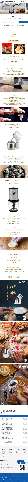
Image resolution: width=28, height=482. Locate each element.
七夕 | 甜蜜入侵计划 (5, 436)
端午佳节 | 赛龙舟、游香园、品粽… (7, 438)
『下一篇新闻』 (8, 411)
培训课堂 (17, 452)
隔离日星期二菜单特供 (5, 419)
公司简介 (3, 451)
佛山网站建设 (5, 477)
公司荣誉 (3, 452)
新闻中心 (15, 18)
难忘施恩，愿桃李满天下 (6, 434)
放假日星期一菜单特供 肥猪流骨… (7, 441)
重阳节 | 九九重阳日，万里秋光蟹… (7, 420)
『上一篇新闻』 (8, 410)
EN (21, 1)
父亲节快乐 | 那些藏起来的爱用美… (7, 424)
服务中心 (24, 449)
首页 (12, 18)
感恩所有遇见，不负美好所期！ (7, 433)
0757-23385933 (5, 462)
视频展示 (3, 456)
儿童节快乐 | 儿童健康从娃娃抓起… (7, 427)
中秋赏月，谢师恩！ (5, 422)
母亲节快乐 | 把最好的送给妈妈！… (7, 428)
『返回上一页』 (2, 412)
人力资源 (17, 449)
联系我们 (24, 452)
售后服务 (24, 451)
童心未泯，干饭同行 (5, 437)
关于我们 (3, 449)
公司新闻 (4, 22)
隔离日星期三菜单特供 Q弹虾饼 (7, 418)
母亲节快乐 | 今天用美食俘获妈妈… (7, 429)
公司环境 (3, 453)
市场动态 (14, 22)
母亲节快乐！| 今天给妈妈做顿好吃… (8, 439)
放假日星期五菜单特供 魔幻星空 (7, 442)
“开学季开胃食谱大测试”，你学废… (7, 423)
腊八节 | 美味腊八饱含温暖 (6, 432)
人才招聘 (17, 451)
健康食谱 (23, 22)
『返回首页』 (2, 413)
